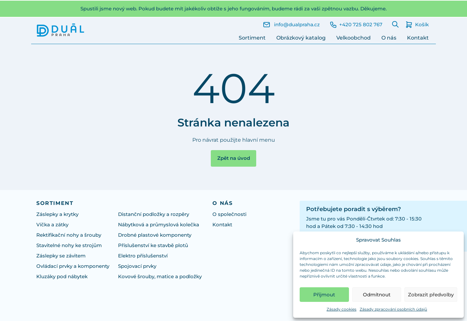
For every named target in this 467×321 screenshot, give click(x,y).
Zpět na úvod (233, 158)
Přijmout (324, 294)
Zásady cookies (341, 309)
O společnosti (229, 214)
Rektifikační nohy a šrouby (68, 235)
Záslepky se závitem (61, 256)
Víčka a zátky (52, 225)
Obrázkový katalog (301, 38)
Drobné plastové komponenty (154, 235)
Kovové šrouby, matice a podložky (160, 276)
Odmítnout (376, 294)
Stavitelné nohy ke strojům (69, 245)
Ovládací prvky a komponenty (72, 266)
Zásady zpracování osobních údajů (393, 309)
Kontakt (418, 38)
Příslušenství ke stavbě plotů (153, 245)
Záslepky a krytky (57, 214)
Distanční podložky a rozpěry (153, 214)
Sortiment (252, 38)
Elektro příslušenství (143, 256)
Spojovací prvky (137, 266)
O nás (388, 38)
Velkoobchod (353, 38)
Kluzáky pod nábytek (62, 276)
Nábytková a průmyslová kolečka (158, 225)
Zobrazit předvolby (431, 294)
